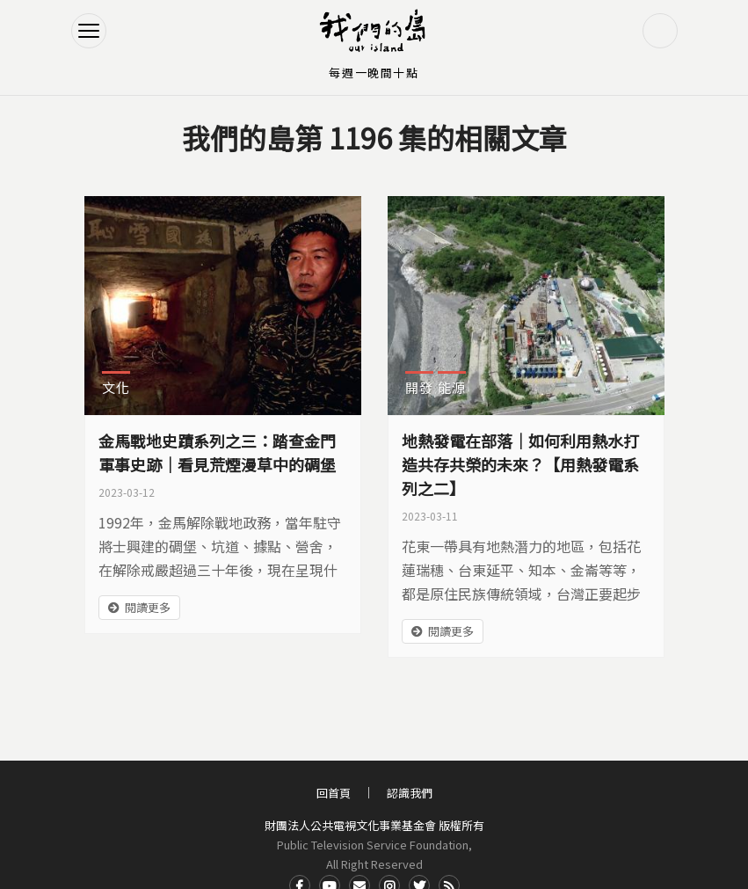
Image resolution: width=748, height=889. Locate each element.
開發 (419, 387)
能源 (452, 387)
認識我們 (409, 792)
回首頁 (333, 792)
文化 (116, 387)
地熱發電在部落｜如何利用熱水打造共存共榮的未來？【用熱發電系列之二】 (520, 464)
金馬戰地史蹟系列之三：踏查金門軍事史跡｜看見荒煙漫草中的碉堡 (217, 452)
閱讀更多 (148, 607)
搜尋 (660, 30)
